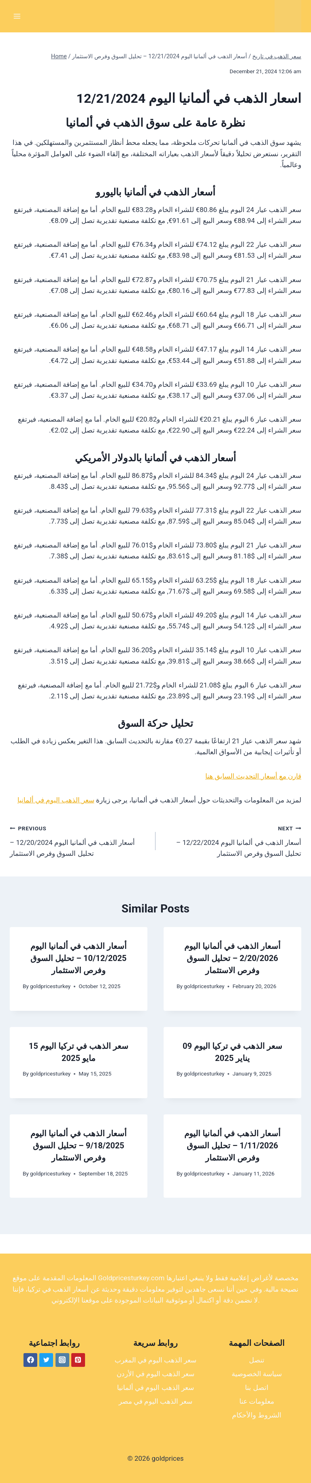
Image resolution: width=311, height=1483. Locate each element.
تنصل (256, 1360)
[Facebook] (30, 1360)
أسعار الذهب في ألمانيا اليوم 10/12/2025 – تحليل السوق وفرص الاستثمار (78, 958)
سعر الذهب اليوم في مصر (156, 1401)
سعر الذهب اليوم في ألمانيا (55, 800)
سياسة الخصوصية (257, 1374)
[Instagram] (62, 1360)
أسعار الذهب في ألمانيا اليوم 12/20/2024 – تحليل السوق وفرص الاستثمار (79, 840)
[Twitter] (46, 1360)
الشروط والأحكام (256, 1415)
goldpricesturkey (50, 986)
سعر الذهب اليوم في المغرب (156, 1360)
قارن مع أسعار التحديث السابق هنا (253, 776)
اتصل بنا (256, 1387)
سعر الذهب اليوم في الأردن (156, 1374)
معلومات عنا (256, 1401)
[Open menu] (17, 16)
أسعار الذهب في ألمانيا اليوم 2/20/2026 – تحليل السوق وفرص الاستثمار (232, 958)
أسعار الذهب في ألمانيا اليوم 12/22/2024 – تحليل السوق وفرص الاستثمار (231, 840)
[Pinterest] (78, 1360)
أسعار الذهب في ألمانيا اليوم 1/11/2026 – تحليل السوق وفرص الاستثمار (232, 1146)
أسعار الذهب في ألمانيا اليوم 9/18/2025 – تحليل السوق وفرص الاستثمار (78, 1146)
